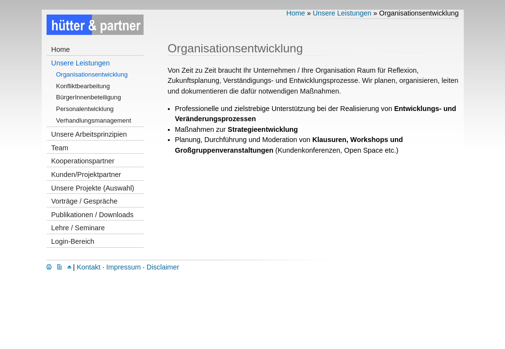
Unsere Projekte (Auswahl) (92, 188)
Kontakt (88, 267)
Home (60, 49)
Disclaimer (163, 267)
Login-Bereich (73, 241)
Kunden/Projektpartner (86, 174)
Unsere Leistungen (80, 63)
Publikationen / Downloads (92, 215)
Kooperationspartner (82, 161)
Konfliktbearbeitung (83, 86)
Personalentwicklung (85, 108)
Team (59, 148)
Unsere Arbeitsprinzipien (89, 134)
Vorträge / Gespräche (84, 201)
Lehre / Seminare (78, 228)
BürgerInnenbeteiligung (88, 97)
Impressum (123, 267)
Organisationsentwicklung (92, 74)
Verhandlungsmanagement (93, 120)
